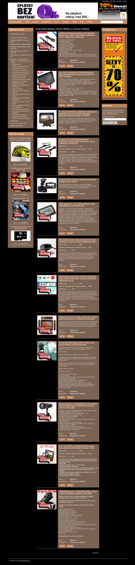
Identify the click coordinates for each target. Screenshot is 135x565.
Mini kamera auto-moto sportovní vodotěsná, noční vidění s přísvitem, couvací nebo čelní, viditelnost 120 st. (77, 278)
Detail (62, 66)
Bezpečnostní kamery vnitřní (21, 79)
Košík (124, 1)
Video (75, 22)
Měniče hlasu (16, 64)
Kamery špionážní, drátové (21, 105)
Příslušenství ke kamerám (20, 109)
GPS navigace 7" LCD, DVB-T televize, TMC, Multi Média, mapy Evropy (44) (77, 205)
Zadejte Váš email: (109, 117)
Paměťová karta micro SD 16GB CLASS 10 (20, 227)
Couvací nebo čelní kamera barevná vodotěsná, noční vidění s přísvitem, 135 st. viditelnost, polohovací (77, 141)
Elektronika (14, 121)
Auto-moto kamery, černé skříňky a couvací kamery (20, 73)
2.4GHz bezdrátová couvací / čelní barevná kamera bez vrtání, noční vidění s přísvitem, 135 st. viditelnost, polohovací (77, 35)
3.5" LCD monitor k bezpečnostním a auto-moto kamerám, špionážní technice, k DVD (76, 447)
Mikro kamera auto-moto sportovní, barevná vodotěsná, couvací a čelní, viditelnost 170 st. (78, 241)
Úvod (27, 22)
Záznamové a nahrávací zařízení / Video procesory (20, 117)
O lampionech (46, 22)
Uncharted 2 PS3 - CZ (20, 198)
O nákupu (65, 22)
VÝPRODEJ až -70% (17, 34)
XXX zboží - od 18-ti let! (18, 123)
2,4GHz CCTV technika (20, 70)
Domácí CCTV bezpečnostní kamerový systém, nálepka (20, 139)
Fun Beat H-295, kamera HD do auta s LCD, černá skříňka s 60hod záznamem (77, 343)
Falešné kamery (17, 89)
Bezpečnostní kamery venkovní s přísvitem (19, 76)
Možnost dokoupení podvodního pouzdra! (71, 536)
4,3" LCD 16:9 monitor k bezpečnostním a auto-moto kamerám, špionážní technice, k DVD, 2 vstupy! (76, 74)
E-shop (35, 22)
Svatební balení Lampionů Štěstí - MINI (21, 169)
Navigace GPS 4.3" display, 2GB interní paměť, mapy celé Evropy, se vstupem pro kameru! (78, 318)
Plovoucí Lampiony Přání (19, 38)
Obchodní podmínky (108, 1)
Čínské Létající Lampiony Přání (21, 44)
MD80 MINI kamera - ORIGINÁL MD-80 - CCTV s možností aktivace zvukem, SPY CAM (78, 492)
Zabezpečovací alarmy (19, 115)
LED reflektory (17, 107)
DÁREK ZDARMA (16, 126)
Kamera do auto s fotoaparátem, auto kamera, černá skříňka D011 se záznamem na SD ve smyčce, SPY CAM (78, 406)
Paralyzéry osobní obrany (20, 66)
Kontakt (119, 1)
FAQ (81, 22)
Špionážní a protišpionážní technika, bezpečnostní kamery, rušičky (21, 60)
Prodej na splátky (16, 22)
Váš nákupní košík (111, 11)
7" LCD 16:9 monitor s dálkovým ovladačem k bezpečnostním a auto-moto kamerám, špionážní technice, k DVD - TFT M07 (78, 113)
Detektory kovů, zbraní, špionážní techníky (19, 82)
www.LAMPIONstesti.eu (110, 114)
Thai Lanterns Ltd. (25, 560)
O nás (57, 22)
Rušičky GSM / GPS (18, 68)
